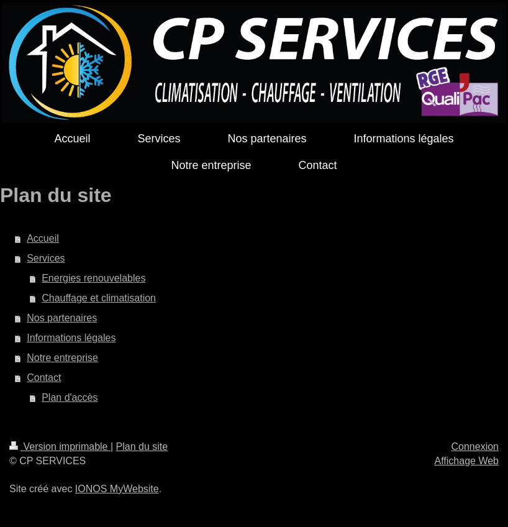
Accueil (43, 238)
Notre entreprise (62, 357)
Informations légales (71, 337)
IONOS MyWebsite (117, 488)
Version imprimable (60, 446)
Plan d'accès (70, 397)
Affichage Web (467, 461)
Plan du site (142, 446)
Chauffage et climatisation (99, 298)
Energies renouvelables (93, 278)
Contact (44, 377)
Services (46, 258)
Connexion (475, 446)
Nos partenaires (62, 318)
